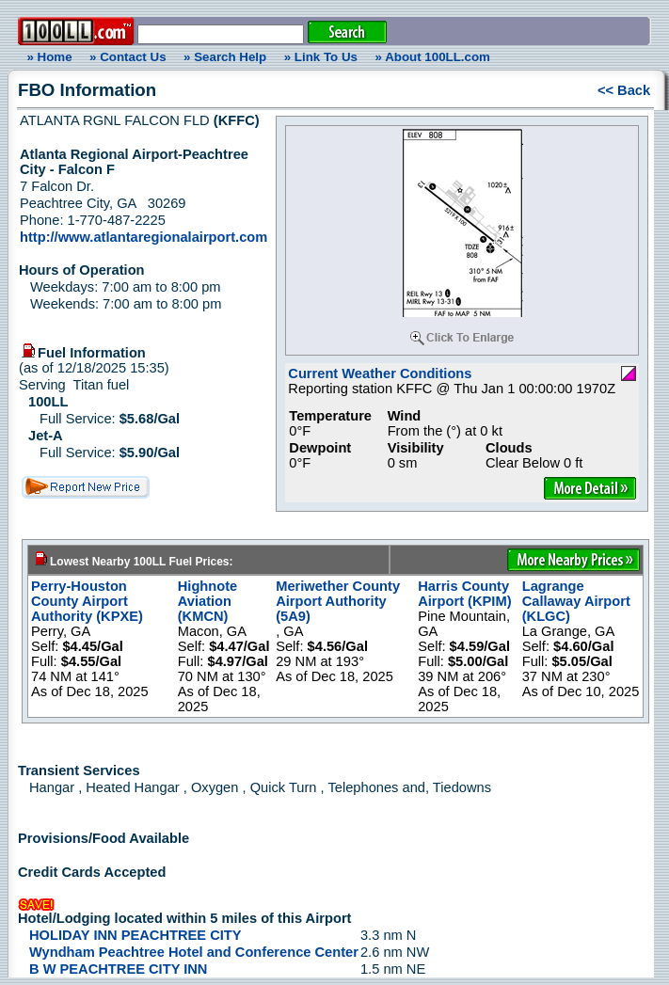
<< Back (623, 90)
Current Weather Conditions (379, 373)
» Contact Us (127, 57)
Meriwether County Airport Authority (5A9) (338, 601)
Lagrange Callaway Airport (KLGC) (576, 601)
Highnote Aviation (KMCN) (208, 601)
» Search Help (224, 57)
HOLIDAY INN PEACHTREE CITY (135, 935)
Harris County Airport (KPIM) (464, 594)
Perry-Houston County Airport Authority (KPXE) (87, 601)
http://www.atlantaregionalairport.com (143, 237)
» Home (46, 57)
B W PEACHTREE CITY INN (118, 969)
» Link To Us (321, 57)
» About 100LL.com (432, 57)
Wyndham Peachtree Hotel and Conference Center (193, 952)
